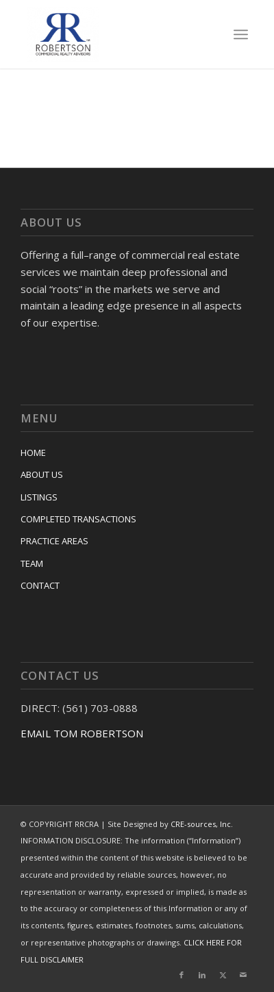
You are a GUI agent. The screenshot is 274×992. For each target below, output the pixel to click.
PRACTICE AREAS (54, 541)
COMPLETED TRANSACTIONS (78, 519)
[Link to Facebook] (181, 975)
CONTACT (40, 585)
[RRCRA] (115, 34)
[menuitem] (241, 34)
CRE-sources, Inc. (202, 824)
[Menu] (241, 34)
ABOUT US (42, 474)
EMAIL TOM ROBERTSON (82, 733)
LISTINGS (39, 497)
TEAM (32, 563)
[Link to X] (222, 975)
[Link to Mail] (243, 975)
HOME (33, 452)
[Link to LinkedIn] (202, 975)
